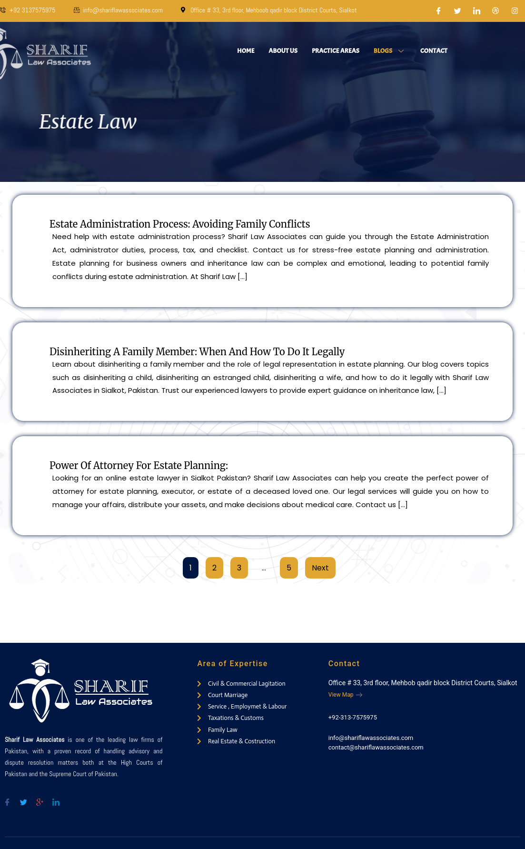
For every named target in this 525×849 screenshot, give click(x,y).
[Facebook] (439, 11)
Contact (433, 51)
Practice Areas (335, 51)
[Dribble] (496, 11)
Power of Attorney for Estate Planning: (139, 465)
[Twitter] (458, 11)
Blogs (390, 51)
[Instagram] (515, 11)
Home (245, 51)
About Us (282, 51)
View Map (345, 694)
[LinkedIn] (477, 11)
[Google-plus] (39, 798)
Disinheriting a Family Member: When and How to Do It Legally (197, 352)
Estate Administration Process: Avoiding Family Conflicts (180, 224)
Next (320, 567)
